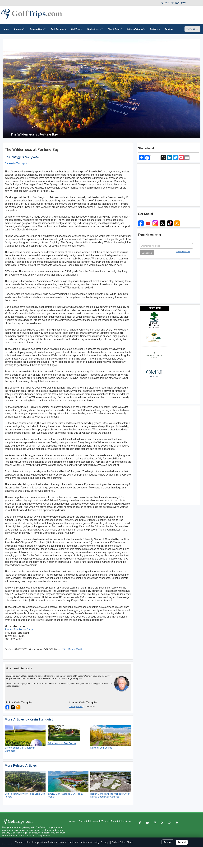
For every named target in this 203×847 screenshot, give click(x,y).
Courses (19, 29)
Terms (104, 821)
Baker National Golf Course (62, 743)
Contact (83, 821)
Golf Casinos (58, 29)
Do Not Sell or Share (121, 821)
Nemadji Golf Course (101, 747)
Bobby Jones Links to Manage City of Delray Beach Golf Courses (110, 795)
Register (181, 3)
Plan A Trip (114, 29)
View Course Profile (72, 649)
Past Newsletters (183, 251)
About (72, 821)
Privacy (94, 821)
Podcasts (155, 29)
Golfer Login (169, 3)
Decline (167, 842)
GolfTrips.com (76, 706)
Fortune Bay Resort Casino (19, 629)
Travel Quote (192, 29)
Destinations (38, 29)
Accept (182, 842)
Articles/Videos (135, 29)
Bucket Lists (94, 29)
